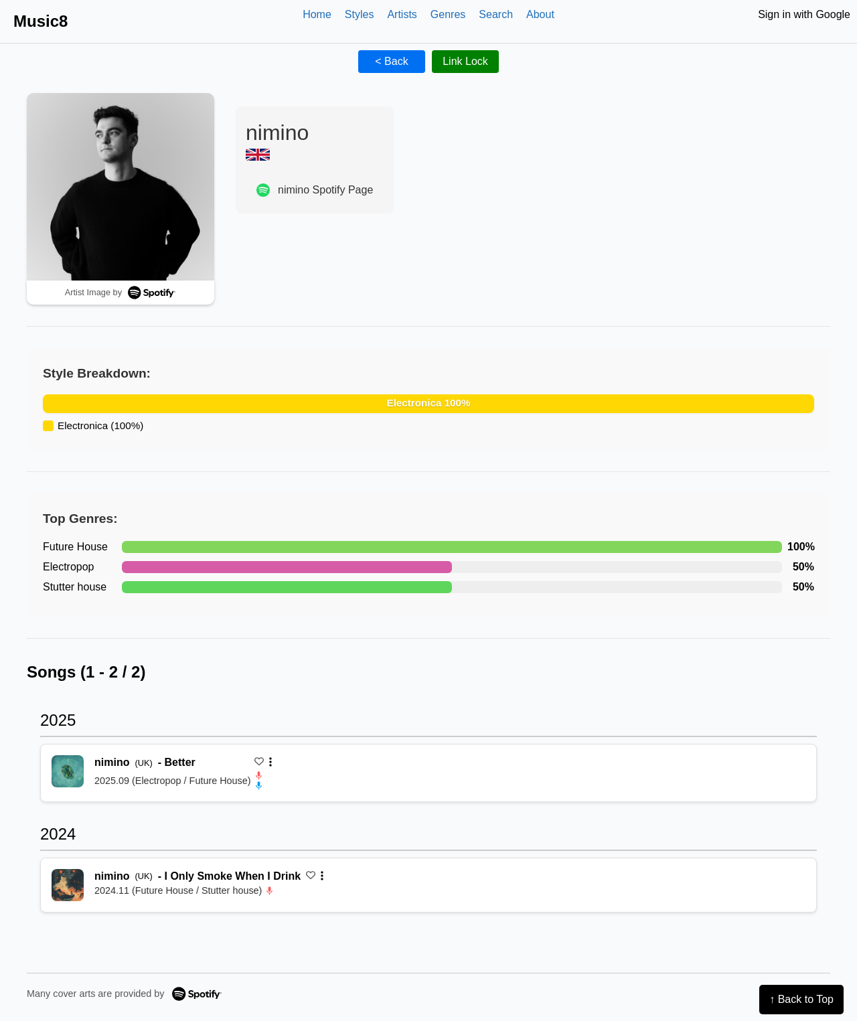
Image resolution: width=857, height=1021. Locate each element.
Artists (401, 14)
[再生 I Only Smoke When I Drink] (68, 885)
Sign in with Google (804, 14)
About (540, 14)
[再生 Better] (68, 771)
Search (496, 14)
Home (317, 14)
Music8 (40, 21)
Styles (359, 14)
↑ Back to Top (801, 999)
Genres (448, 14)
